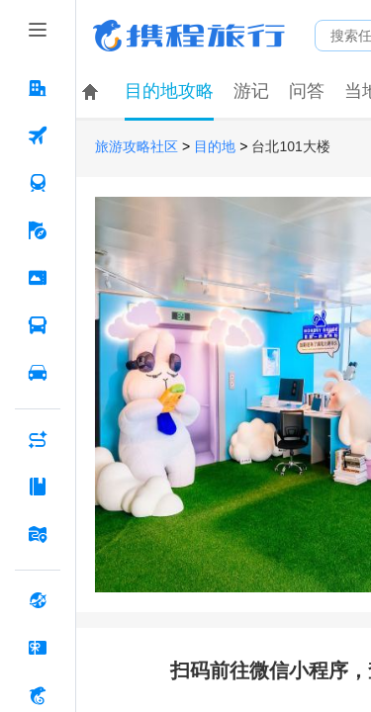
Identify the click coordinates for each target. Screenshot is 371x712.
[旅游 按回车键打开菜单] (37, 230)
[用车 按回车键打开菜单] (37, 373)
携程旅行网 (189, 35)
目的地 (214, 146)
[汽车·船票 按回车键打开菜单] (37, 325)
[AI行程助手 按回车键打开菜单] (37, 439)
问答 (307, 91)
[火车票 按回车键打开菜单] (37, 183)
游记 (251, 91)
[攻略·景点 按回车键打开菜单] (37, 486)
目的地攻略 (169, 91)
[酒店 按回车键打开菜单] (37, 88)
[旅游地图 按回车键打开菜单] (37, 534)
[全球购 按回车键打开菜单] (37, 600)
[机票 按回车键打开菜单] (37, 135)
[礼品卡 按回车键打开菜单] (37, 647)
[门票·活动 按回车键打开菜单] (37, 278)
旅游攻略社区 (136, 146)
